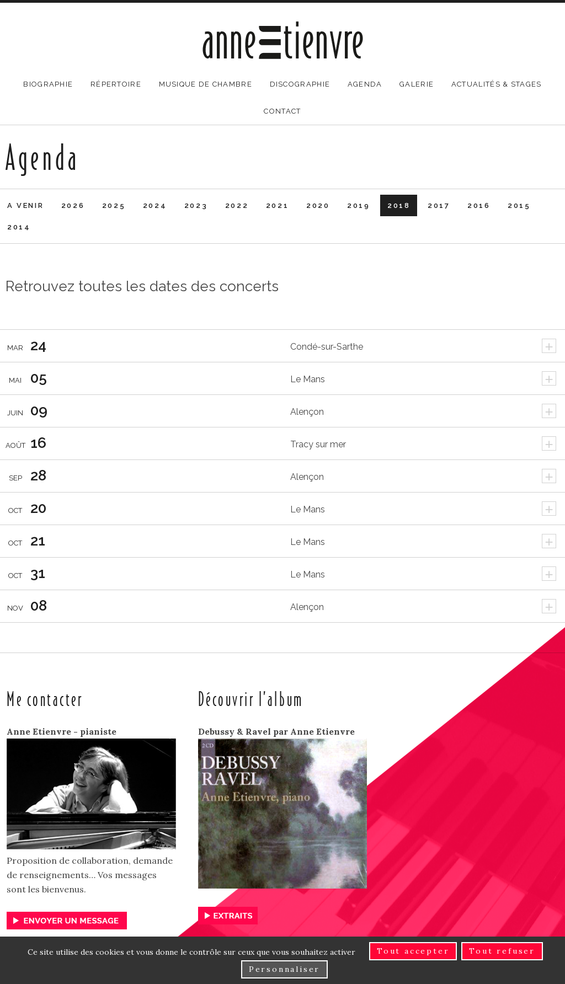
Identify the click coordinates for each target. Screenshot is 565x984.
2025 (113, 205)
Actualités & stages (496, 84)
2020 (317, 205)
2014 (18, 227)
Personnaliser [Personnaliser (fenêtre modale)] (284, 969)
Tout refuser (502, 951)
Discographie (300, 84)
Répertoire (115, 84)
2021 (277, 205)
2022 (236, 205)
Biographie (48, 84)
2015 (519, 205)
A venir (25, 205)
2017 (439, 205)
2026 (72, 205)
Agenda (365, 84)
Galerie (416, 84)
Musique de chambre (205, 84)
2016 (478, 205)
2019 (358, 205)
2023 (195, 205)
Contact (282, 111)
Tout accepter (413, 951)
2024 (155, 205)
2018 (398, 205)
